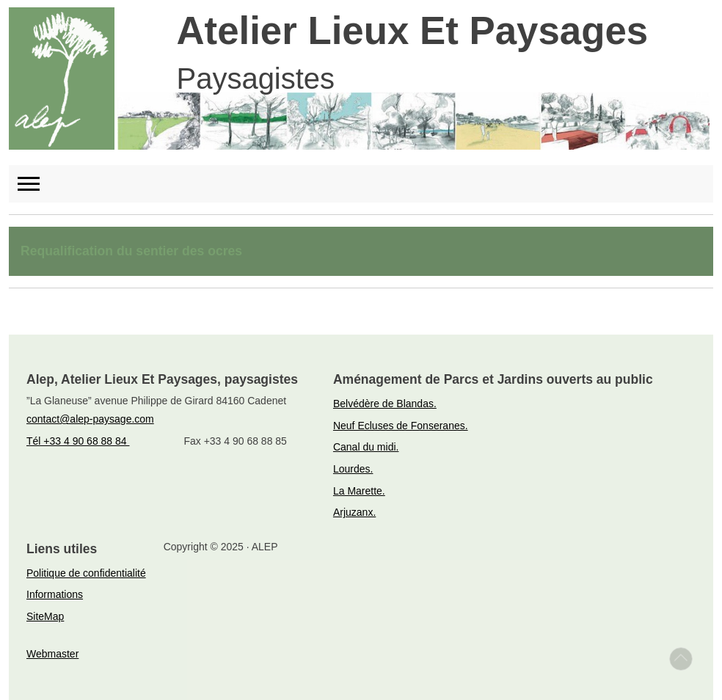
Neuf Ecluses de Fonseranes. (400, 425)
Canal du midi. (366, 447)
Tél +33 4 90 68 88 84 (78, 441)
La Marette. (359, 491)
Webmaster (52, 654)
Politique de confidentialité (86, 573)
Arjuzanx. (354, 512)
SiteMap (45, 616)
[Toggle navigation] (35, 184)
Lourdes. (353, 469)
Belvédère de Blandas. (385, 403)
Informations (54, 594)
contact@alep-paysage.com (90, 419)
